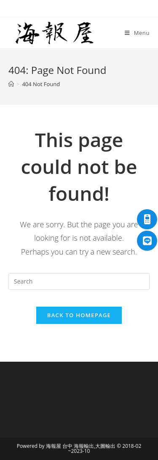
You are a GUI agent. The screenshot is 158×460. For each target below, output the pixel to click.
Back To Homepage (79, 315)
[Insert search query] (79, 281)
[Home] (11, 84)
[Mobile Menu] (137, 32)
